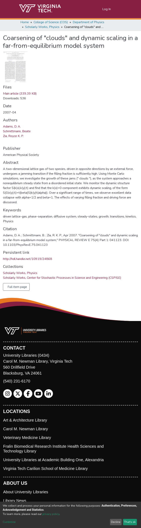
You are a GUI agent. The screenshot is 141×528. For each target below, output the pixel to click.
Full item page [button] (17, 287)
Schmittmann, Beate (17, 131)
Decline (115, 522)
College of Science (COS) (51, 22)
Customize (9, 522)
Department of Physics (88, 22)
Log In (106, 9)
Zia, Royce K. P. (13, 136)
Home (24, 22)
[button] (99, 9)
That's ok (130, 522)
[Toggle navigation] (118, 9)
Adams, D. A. (12, 126)
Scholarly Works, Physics (42, 27)
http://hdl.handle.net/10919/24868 (27, 259)
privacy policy (50, 514)
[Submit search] (94, 9)
